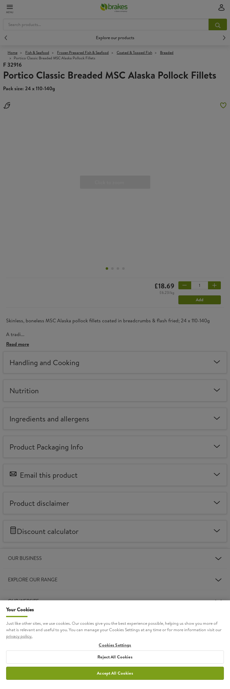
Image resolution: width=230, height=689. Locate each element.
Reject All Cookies (115, 661)
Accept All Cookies (115, 677)
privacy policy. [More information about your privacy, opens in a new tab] (19, 640)
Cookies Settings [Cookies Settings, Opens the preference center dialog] (115, 649)
